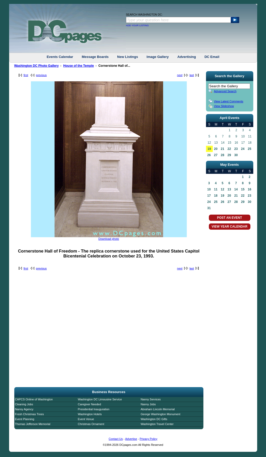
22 (229, 149)
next (180, 75)
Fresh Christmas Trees (29, 414)
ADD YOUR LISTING (137, 25)
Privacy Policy (148, 438)
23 (236, 149)
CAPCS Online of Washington (34, 399)
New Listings (127, 57)
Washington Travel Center (157, 424)
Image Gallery (158, 57)
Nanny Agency (24, 409)
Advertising (186, 57)
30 (236, 155)
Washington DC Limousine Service (100, 399)
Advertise (131, 438)
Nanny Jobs (148, 404)
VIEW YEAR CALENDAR (230, 226)
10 (209, 189)
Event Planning (24, 419)
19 (209, 149)
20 (215, 149)
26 (209, 155)
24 (242, 149)
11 (215, 189)
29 (229, 155)
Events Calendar (60, 57)
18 (215, 195)
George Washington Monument (160, 414)
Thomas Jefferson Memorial (32, 424)
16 (249, 189)
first (26, 75)
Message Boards (95, 57)
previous (41, 75)
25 (249, 149)
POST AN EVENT (229, 218)
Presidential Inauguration (94, 409)
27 (215, 155)
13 (229, 189)
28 (222, 155)
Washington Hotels (90, 414)
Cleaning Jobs (24, 404)
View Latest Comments (228, 101)
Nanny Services (151, 399)
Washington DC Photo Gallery (36, 66)
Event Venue (86, 419)
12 (222, 189)
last (191, 75)
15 (242, 189)
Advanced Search (225, 91)
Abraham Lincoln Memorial (158, 409)
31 (209, 208)
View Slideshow (224, 106)
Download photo (108, 238)
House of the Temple (78, 66)
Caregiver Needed (89, 404)
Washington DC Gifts (154, 419)
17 (209, 195)
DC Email (211, 57)
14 (236, 189)
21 (222, 149)
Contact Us (116, 438)
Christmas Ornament (91, 424)
